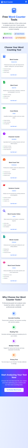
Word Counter (8, 2)
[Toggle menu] (26, 2)
